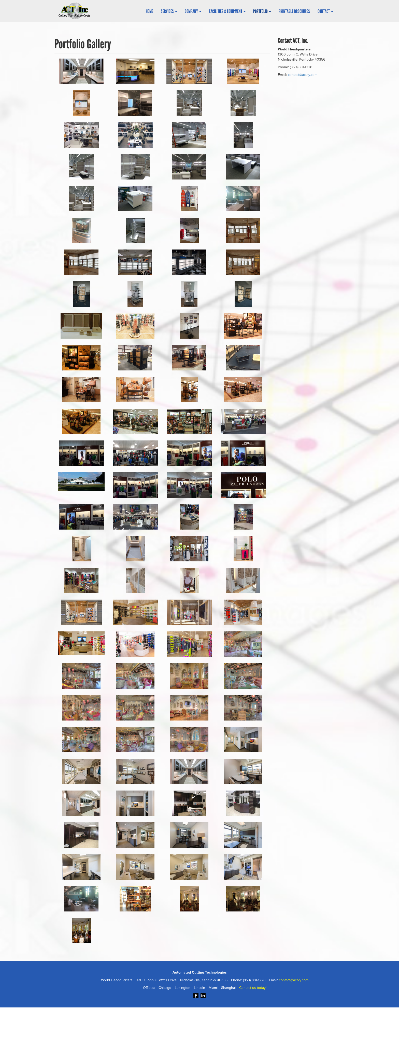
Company (193, 11)
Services (169, 11)
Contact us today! (253, 988)
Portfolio (262, 11)
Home (149, 11)
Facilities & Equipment (227, 11)
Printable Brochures (294, 11)
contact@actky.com (304, 75)
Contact (325, 11)
